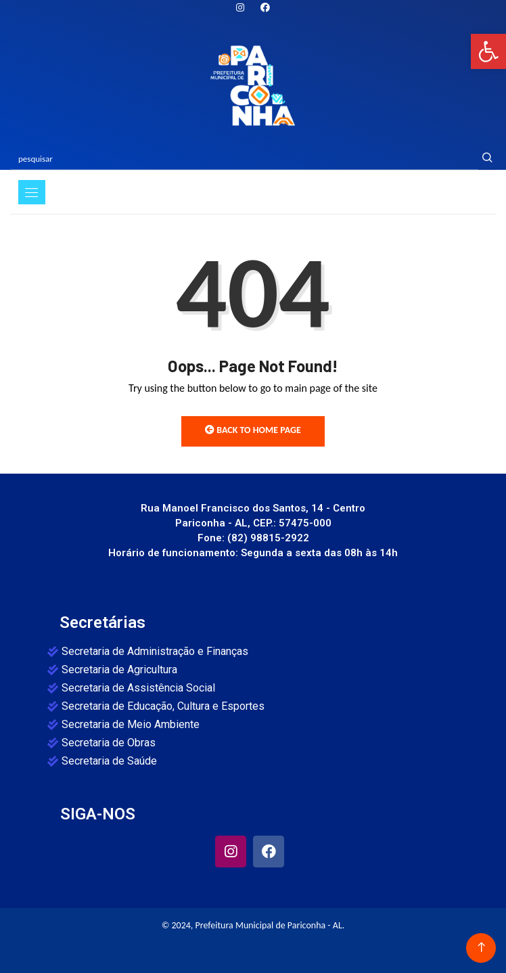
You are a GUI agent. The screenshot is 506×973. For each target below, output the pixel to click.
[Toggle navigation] (31, 192)
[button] (488, 51)
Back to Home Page (253, 430)
